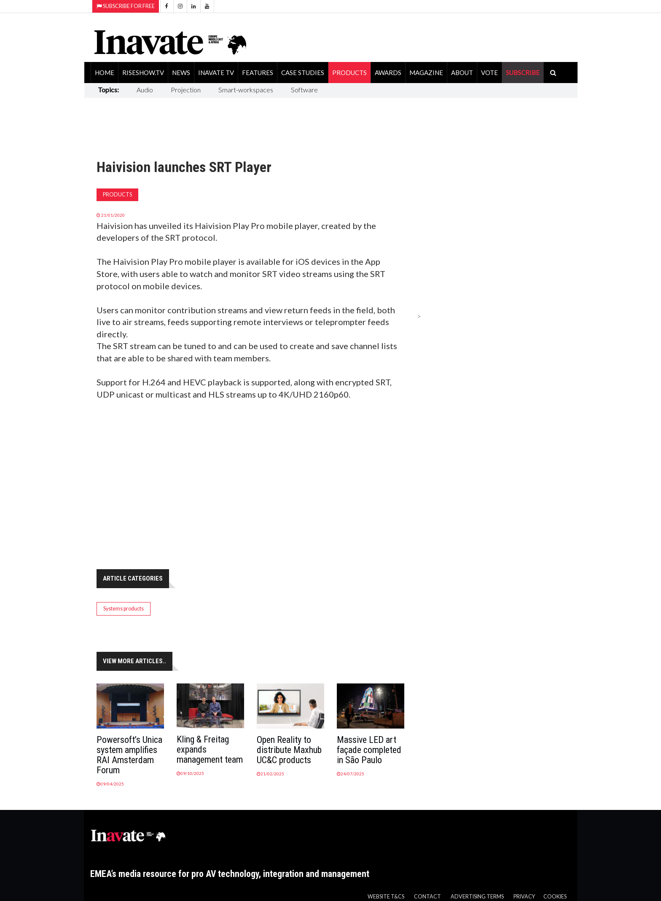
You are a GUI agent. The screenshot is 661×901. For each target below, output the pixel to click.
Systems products (123, 608)
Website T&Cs (386, 896)
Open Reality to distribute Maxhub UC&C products (289, 749)
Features (257, 72)
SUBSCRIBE (523, 72)
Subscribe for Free (126, 6)
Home (104, 72)
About (462, 72)
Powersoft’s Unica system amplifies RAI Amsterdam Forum (129, 754)
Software (304, 90)
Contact (427, 896)
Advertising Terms (477, 896)
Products (349, 72)
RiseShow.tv (143, 72)
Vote (489, 72)
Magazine (426, 72)
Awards (388, 72)
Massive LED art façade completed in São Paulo (369, 749)
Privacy (524, 896)
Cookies (555, 896)
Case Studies (302, 72)
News (181, 72)
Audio (145, 90)
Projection (186, 90)
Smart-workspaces (245, 90)
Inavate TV (216, 72)
